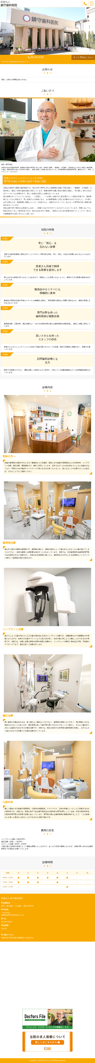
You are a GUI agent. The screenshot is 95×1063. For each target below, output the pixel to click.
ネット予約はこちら (83, 57)
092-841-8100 (36, 57)
